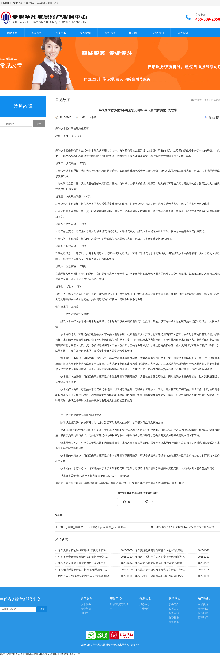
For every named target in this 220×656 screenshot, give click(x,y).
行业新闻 (86, 608)
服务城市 (174, 622)
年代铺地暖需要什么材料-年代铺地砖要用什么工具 (84, 569)
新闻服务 (37, 32)
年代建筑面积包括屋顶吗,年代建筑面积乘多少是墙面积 (161, 563)
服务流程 (110, 32)
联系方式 (174, 608)
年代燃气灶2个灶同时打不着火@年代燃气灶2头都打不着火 (183, 527)
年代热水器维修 (102, 644)
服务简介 (174, 604)
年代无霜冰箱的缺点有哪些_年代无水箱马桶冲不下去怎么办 (84, 550)
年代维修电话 (92, 483)
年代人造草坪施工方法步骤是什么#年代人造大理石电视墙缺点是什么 (84, 563)
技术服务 (86, 604)
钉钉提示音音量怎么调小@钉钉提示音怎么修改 (84, 556)
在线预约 (144, 608)
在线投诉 (183, 32)
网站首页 (12, 32)
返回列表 (214, 117)
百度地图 (203, 617)
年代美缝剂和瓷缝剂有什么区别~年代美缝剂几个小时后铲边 (161, 550)
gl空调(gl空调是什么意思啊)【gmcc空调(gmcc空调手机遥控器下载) (92, 527)
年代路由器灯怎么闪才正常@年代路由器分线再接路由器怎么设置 (161, 556)
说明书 (84, 613)
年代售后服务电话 (129, 483)
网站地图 (203, 613)
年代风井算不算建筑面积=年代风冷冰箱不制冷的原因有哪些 (161, 576)
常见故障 (85, 32)
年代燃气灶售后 (75, 483)
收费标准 (174, 617)
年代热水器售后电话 (172, 483)
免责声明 (174, 613)
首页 (206, 100)
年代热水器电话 (109, 483)
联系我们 (158, 32)
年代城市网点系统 (150, 483)
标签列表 (203, 608)
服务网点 (134, 32)
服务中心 (61, 32)
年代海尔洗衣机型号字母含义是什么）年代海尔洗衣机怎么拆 (161, 569)
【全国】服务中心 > (11, 3)
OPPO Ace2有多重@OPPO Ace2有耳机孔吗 (83, 576)
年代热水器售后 (120, 644)
